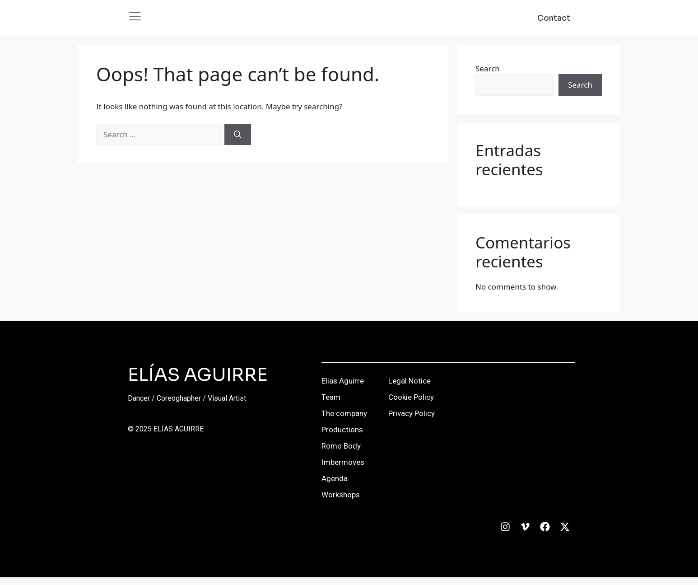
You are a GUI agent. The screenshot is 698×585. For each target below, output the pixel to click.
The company (344, 421)
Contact (553, 22)
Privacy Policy (411, 421)
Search (487, 75)
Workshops (340, 502)
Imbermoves (342, 469)
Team (330, 404)
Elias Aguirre (342, 388)
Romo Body (341, 453)
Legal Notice (409, 388)
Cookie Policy (411, 404)
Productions (342, 437)
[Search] (237, 142)
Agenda (334, 486)
